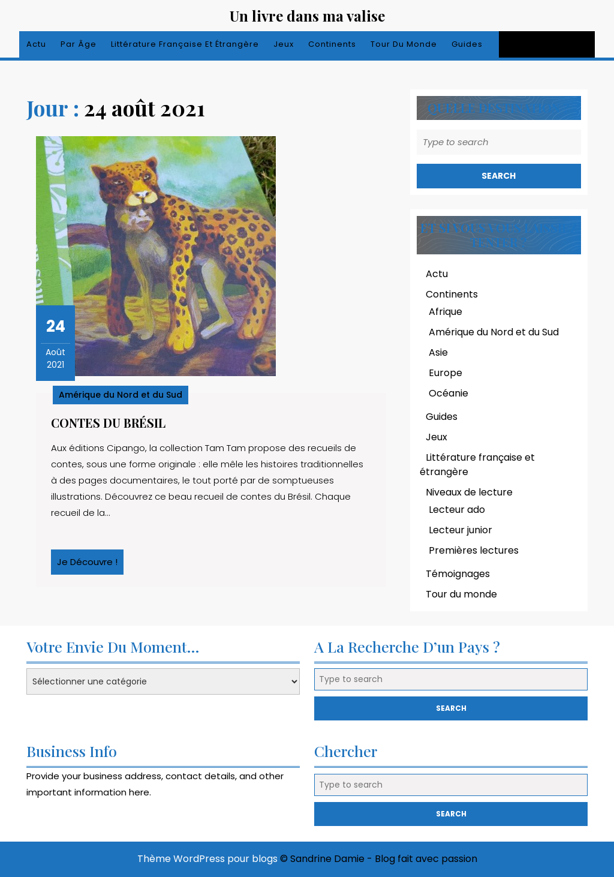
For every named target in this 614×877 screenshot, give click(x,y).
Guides (467, 44)
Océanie (448, 393)
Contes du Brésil (108, 423)
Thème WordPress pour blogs (207, 859)
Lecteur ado (457, 509)
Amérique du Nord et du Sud (120, 395)
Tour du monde (404, 44)
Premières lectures (474, 550)
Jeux (283, 44)
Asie (438, 352)
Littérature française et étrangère (185, 44)
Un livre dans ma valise (307, 15)
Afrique (445, 312)
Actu (36, 44)
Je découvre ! (90, 565)
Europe (445, 373)
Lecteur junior (460, 530)
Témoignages (458, 574)
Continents (332, 44)
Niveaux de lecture (469, 492)
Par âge (79, 44)
